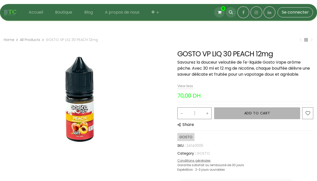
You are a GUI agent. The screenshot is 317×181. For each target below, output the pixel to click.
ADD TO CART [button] (257, 113)
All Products (30, 39)
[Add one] (207, 113)
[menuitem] (36, 12)
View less (185, 85)
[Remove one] (182, 113)
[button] (231, 12)
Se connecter (295, 12)
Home (9, 39)
